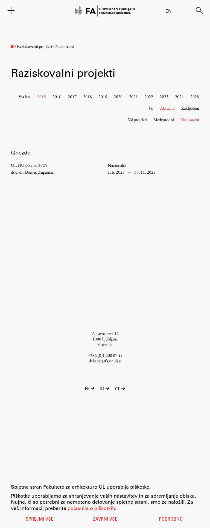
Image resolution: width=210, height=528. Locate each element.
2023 (164, 97)
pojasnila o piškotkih (91, 508)
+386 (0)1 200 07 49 (105, 355)
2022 (148, 97)
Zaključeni (190, 108)
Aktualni (167, 108)
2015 (41, 97)
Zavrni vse (105, 519)
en (168, 11)
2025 (194, 97)
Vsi (150, 108)
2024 (179, 97)
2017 (72, 97)
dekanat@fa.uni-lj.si (105, 361)
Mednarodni (163, 119)
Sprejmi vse (39, 519)
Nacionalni (189, 119)
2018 (87, 97)
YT (119, 388)
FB (90, 388)
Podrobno (171, 519)
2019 (102, 97)
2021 (133, 97)
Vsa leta (25, 97)
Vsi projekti (137, 119)
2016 (56, 97)
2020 (118, 97)
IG (105, 388)
